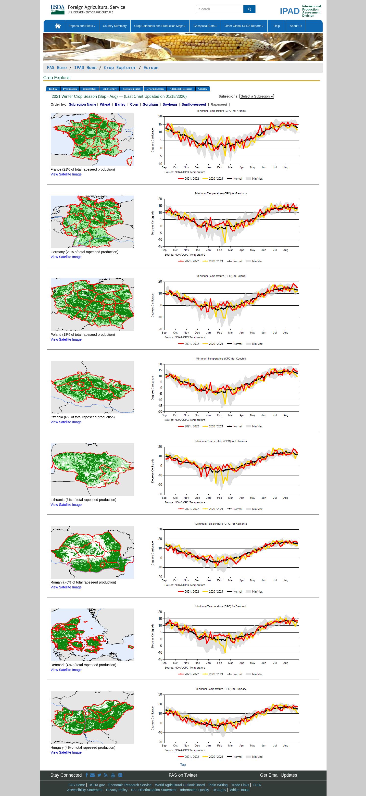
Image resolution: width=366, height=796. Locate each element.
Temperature (90, 88)
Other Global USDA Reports (244, 26)
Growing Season (155, 88)
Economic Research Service (129, 785)
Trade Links (240, 785)
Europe (151, 67)
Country (202, 88)
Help (276, 26)
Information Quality (194, 790)
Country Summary (115, 26)
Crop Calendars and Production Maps (160, 26)
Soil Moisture (110, 88)
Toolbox (53, 88)
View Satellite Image (66, 174)
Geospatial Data (205, 26)
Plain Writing (217, 785)
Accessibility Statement (84, 790)
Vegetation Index (131, 88)
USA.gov (219, 790)
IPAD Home (85, 67)
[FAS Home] (76, 8)
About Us (296, 26)
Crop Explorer (120, 67)
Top (183, 765)
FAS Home (57, 67)
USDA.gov (97, 785)
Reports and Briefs (82, 26)
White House (239, 790)
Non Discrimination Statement (154, 790)
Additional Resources (181, 88)
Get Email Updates (278, 775)
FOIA (257, 785)
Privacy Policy (116, 790)
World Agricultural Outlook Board (180, 785)
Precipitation (70, 88)
